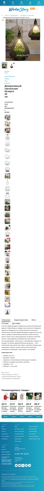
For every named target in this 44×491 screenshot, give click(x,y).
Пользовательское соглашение (6, 457)
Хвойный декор (18, 438)
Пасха (16, 426)
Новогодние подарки (33, 436)
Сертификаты (5, 438)
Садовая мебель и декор (34, 438)
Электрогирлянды (33, 431)
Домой (3, 426)
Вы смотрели (4, 433)
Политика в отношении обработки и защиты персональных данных (7, 460)
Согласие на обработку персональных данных (7, 464)
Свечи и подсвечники (19, 431)
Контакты (4, 431)
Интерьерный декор (19, 433)
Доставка (4, 449)
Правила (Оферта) (6, 452)
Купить (6, 416)
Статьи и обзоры (5, 436)
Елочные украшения (33, 426)
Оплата (3, 447)
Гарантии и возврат (6, 454)
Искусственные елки (19, 436)
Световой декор (32, 433)
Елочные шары (18, 441)
